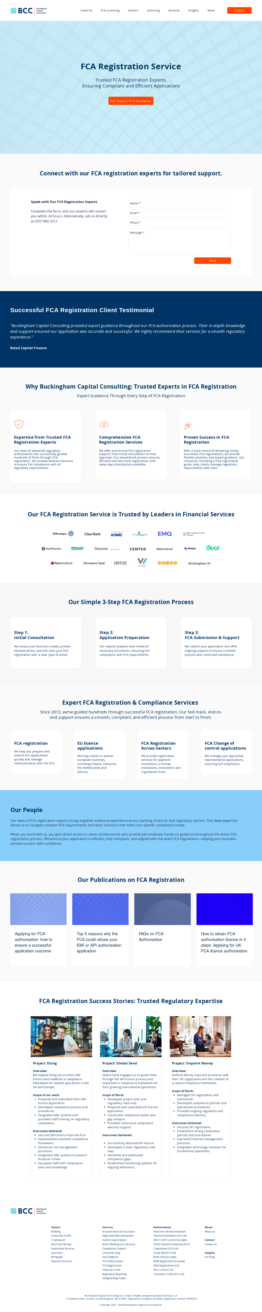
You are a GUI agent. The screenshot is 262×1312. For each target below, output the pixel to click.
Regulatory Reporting (114, 1274)
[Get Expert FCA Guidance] (131, 101)
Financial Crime (111, 1269)
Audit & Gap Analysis (114, 1239)
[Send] (212, 260)
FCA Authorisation (112, 1261)
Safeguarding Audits (114, 1278)
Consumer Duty (111, 1252)
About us (210, 1231)
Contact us (211, 1244)
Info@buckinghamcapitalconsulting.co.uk (155, 1295)
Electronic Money (61, 1244)
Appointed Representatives (118, 1235)
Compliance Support (114, 1248)
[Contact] (239, 10)
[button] (86, 10)
